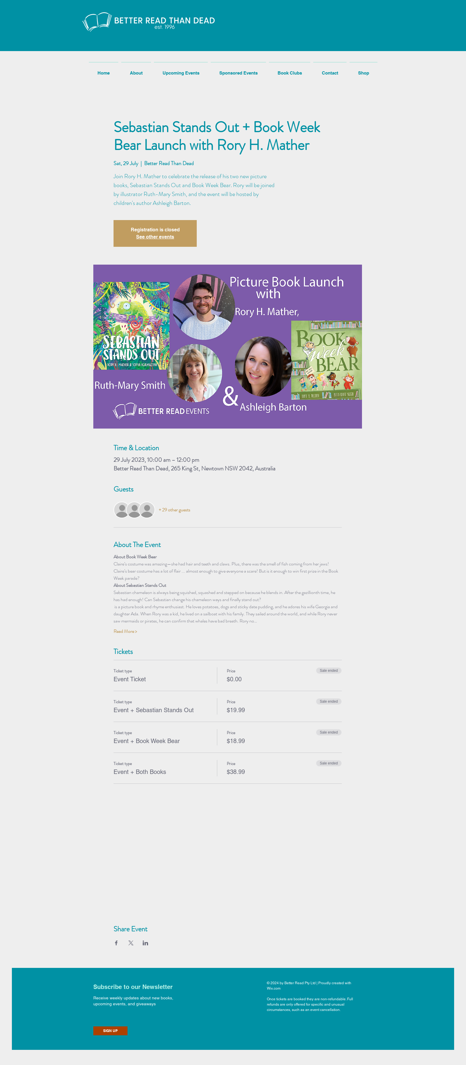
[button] (121, 35)
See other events (155, 237)
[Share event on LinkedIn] (145, 943)
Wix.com (274, 988)
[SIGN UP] (110, 1030)
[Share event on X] (131, 943)
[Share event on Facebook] (116, 943)
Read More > (125, 631)
